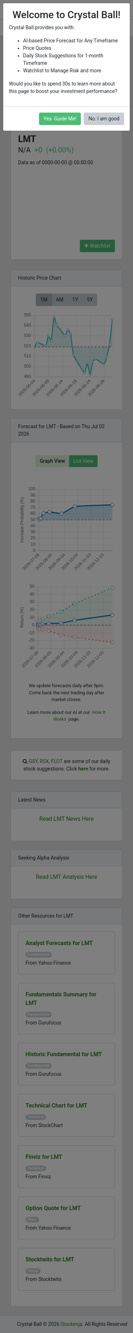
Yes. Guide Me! (60, 118)
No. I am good (104, 118)
